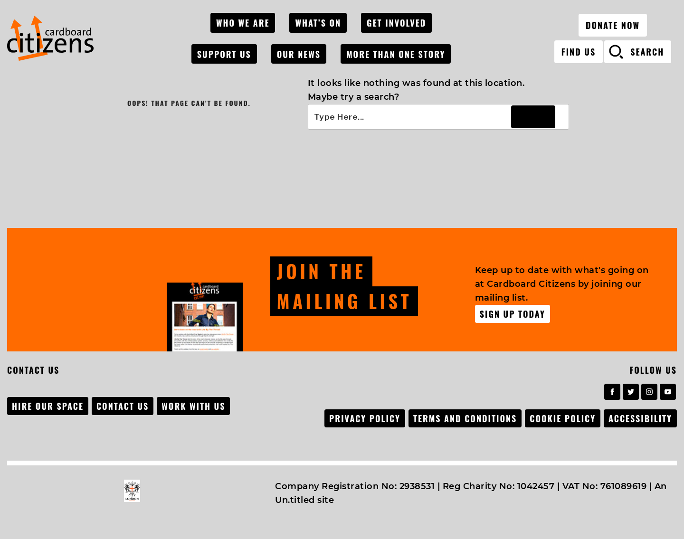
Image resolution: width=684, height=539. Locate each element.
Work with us (195, 404)
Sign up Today (512, 312)
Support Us (234, 48)
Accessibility (640, 416)
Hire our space (48, 404)
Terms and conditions (463, 416)
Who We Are (252, 21)
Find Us (578, 48)
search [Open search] (647, 48)
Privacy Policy (362, 416)
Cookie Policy (562, 416)
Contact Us (123, 404)
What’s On (326, 21)
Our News (306, 48)
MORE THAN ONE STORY (401, 48)
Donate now (613, 21)
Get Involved (402, 21)
